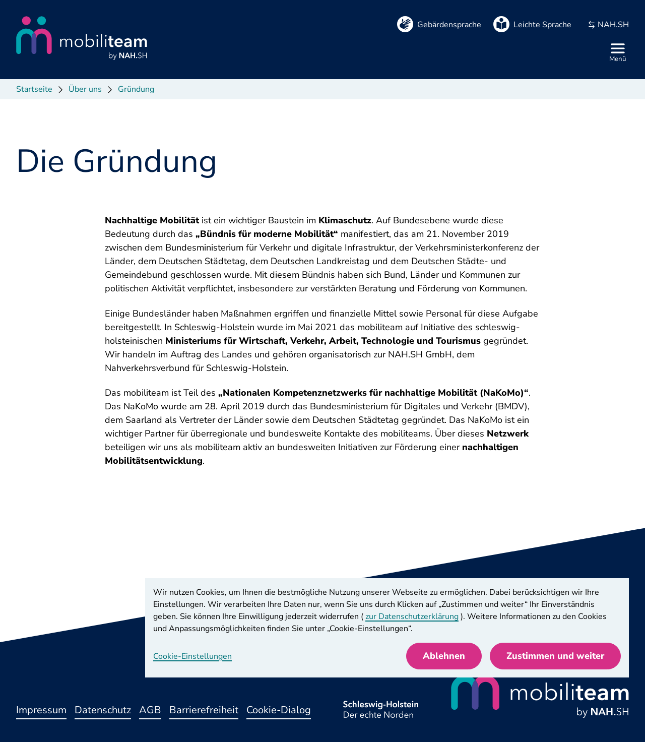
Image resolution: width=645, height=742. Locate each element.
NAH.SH (608, 25)
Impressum (41, 710)
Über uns (85, 89)
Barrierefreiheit (203, 710)
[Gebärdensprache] (439, 24)
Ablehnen (444, 656)
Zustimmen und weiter (555, 656)
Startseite (34, 89)
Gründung (136, 89)
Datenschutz (103, 710)
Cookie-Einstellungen (192, 656)
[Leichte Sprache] (532, 24)
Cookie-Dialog (278, 710)
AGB (150, 710)
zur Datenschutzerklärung (412, 616)
